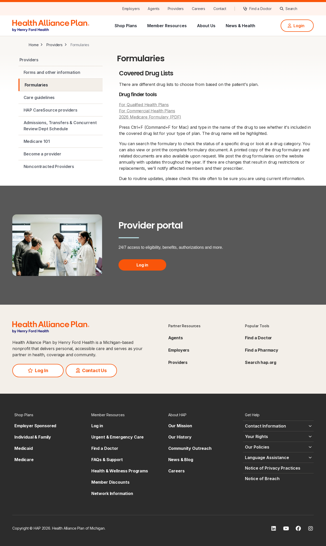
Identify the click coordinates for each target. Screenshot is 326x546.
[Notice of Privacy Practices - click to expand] (278, 468)
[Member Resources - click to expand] (124, 415)
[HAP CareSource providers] (60, 110)
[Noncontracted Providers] (60, 166)
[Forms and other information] (60, 72)
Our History (180, 437)
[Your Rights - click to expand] (278, 436)
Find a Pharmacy (261, 350)
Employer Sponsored (35, 425)
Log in (142, 264)
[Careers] (198, 8)
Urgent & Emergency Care (117, 437)
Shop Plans (126, 25)
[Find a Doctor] (257, 8)
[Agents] (153, 8)
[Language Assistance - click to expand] (278, 457)
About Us (206, 25)
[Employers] (131, 8)
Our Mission (180, 425)
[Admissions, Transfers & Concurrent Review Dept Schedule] (60, 125)
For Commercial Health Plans (147, 110)
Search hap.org (260, 362)
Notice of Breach (262, 478)
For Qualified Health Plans (144, 104)
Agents (175, 337)
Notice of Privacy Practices (272, 468)
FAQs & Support (107, 459)
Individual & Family (32, 437)
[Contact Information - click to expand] (278, 426)
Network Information (112, 493)
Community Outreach (190, 448)
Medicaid (23, 448)
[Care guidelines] (60, 97)
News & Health (240, 25)
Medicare (24, 459)
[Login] (297, 25)
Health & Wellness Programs (119, 470)
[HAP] (50, 25)
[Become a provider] (60, 154)
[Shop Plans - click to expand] (47, 415)
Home (33, 45)
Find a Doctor (258, 337)
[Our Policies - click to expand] (278, 447)
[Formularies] (60, 85)
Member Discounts (110, 482)
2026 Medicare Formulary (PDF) (150, 117)
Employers (179, 350)
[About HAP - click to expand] (201, 415)
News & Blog (180, 459)
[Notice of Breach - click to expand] (278, 478)
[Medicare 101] (60, 141)
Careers (176, 470)
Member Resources (167, 25)
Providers (54, 45)
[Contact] (219, 8)
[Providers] (176, 8)
